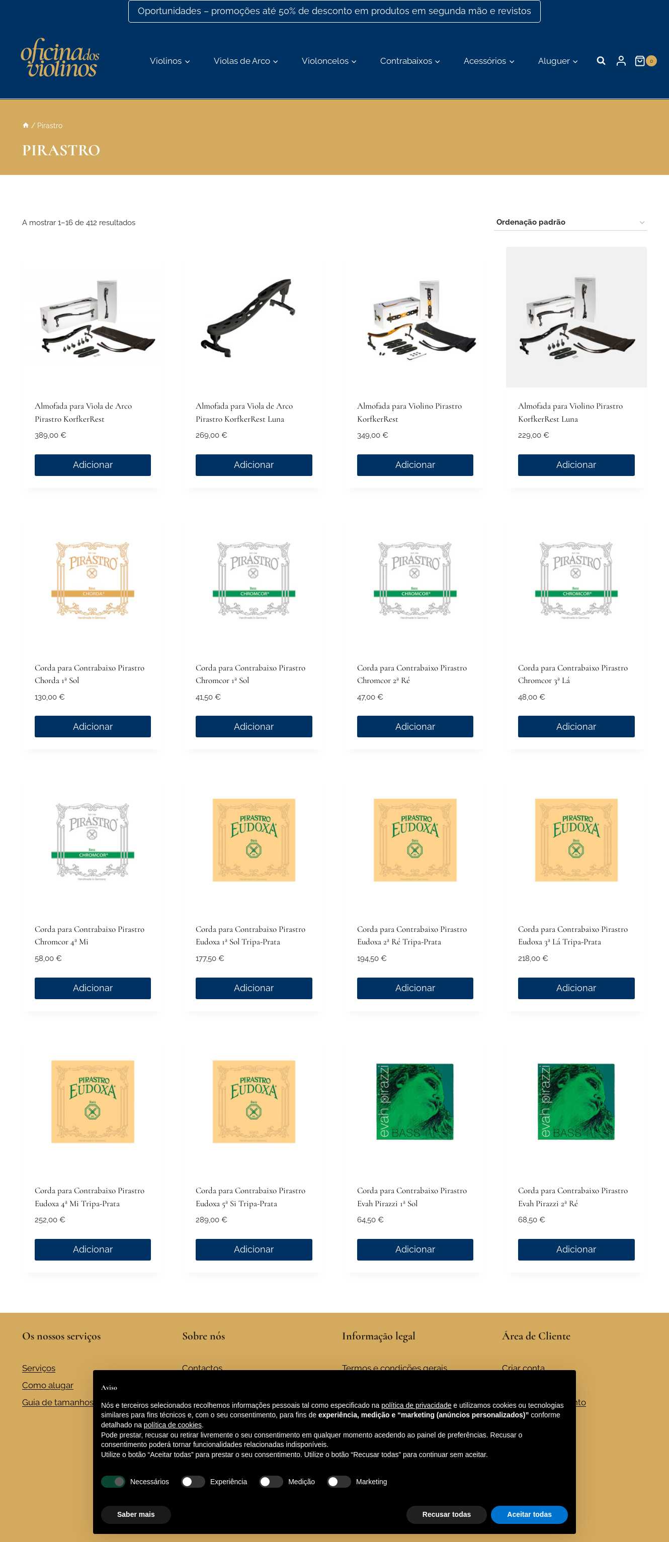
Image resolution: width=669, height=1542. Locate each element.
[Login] (621, 61)
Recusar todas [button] (447, 1514)
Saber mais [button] (136, 1514)
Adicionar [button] (93, 464)
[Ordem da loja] (570, 222)
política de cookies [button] (173, 1425)
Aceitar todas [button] (529, 1514)
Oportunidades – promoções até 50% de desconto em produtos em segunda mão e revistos (334, 11)
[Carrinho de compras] (646, 60)
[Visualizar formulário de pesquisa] (601, 61)
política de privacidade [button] (416, 1405)
